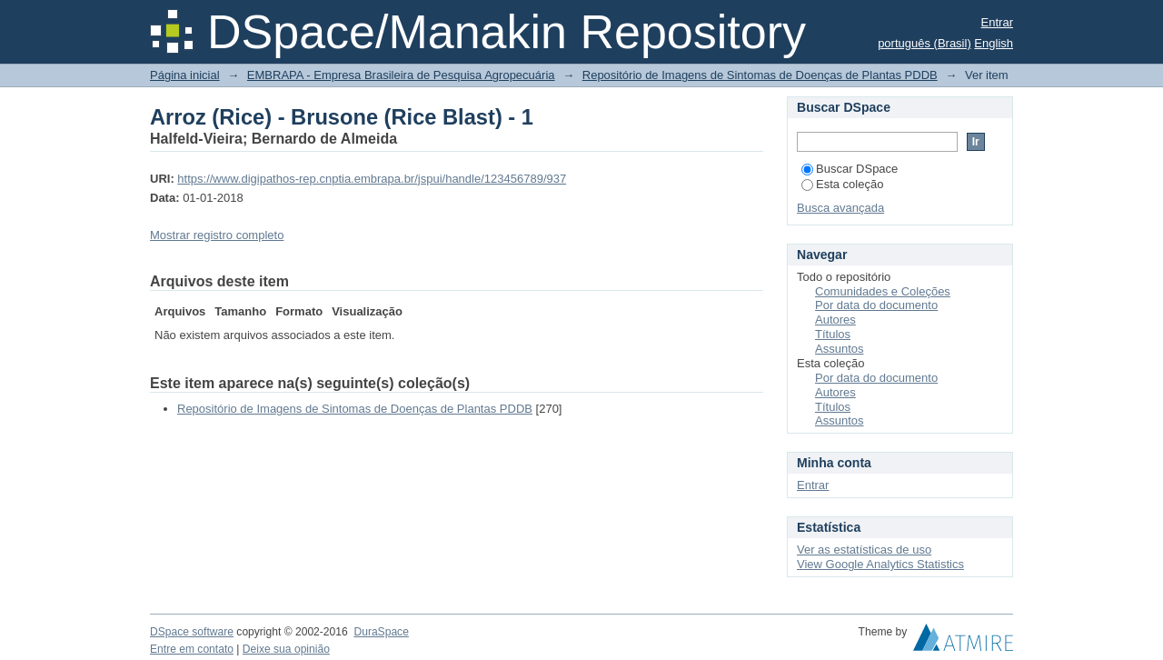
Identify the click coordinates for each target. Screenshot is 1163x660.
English (993, 43)
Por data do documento (876, 305)
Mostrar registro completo (216, 235)
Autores (835, 319)
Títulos (832, 334)
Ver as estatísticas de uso (864, 549)
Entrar (997, 22)
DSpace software (192, 631)
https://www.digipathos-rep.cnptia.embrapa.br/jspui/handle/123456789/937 (371, 178)
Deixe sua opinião (286, 649)
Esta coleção (842, 184)
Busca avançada (840, 208)
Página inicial (185, 75)
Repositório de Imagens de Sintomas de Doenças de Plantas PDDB (760, 75)
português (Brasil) (924, 43)
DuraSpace (380, 631)
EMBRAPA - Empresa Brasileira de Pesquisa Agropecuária (401, 75)
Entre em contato (192, 649)
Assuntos (839, 348)
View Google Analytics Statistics (880, 564)
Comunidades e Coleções (882, 291)
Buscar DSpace (849, 168)
